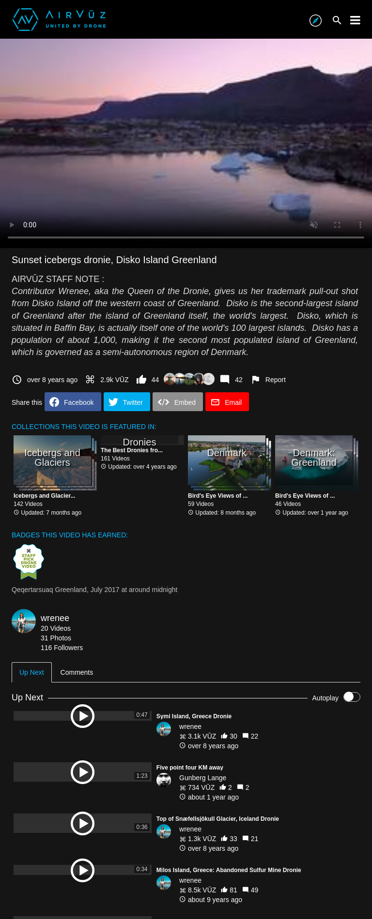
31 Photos (56, 638)
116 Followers (62, 648)
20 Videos (56, 628)
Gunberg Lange (202, 778)
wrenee (55, 618)
